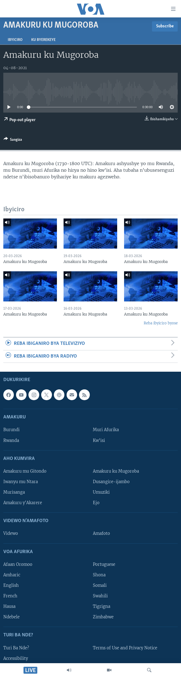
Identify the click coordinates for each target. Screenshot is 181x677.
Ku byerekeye (43, 40)
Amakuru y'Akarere (22, 502)
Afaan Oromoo (17, 564)
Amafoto (101, 533)
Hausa (9, 606)
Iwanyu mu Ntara (20, 481)
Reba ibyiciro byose (161, 323)
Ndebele (11, 616)
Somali (100, 585)
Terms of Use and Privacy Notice (125, 647)
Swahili (100, 595)
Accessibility (15, 658)
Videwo (10, 533)
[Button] (13, 140)
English (11, 585)
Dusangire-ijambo (111, 481)
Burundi (11, 429)
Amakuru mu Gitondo (24, 471)
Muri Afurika (106, 429)
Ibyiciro (15, 40)
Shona (99, 574)
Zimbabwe (103, 616)
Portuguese (104, 564)
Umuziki (101, 492)
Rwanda (11, 440)
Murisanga (14, 492)
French (10, 595)
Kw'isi (99, 440)
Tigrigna (101, 606)
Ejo (96, 502)
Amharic (11, 574)
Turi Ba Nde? (16, 647)
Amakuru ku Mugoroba (116, 471)
